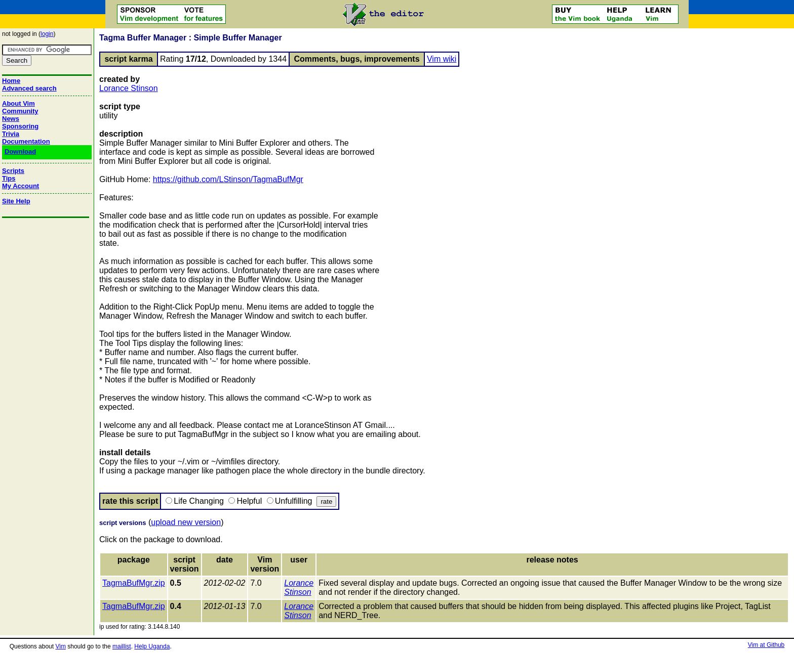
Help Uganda (152, 646)
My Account (20, 186)
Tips (9, 178)
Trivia (10, 134)
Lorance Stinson (128, 88)
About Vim (18, 103)
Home (11, 80)
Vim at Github (766, 644)
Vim (60, 646)
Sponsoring (20, 126)
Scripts (13, 171)
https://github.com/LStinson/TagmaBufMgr (228, 179)
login (47, 33)
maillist (121, 646)
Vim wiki (441, 59)
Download (20, 151)
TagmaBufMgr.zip (133, 583)
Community (20, 111)
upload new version (186, 522)
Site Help (16, 201)
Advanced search (29, 88)
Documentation (26, 141)
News (10, 118)
